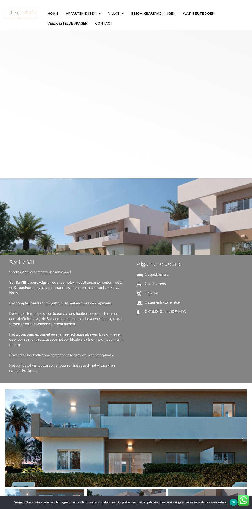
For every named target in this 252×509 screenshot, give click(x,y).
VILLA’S (116, 13)
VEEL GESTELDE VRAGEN (67, 23)
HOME (52, 13)
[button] (9, 438)
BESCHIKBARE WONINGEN (153, 13)
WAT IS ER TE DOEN (199, 13)
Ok (233, 502)
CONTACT (103, 23)
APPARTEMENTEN (83, 13)
